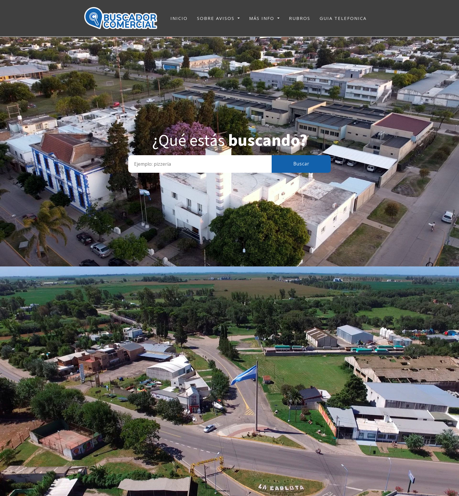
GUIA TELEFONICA (343, 18)
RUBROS (299, 18)
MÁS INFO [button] (262, 18)
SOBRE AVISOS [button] (216, 18)
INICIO (179, 18)
